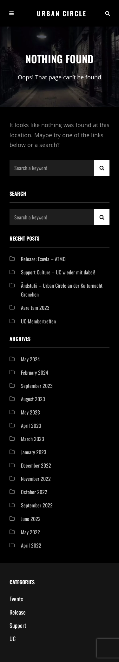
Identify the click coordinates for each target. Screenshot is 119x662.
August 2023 (33, 399)
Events (16, 599)
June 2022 (31, 519)
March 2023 (32, 439)
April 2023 (31, 425)
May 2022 (30, 532)
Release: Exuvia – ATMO (43, 259)
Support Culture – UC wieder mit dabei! (58, 272)
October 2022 (34, 492)
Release (18, 612)
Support (18, 625)
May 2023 (30, 412)
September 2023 (37, 385)
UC (13, 638)
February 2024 (34, 372)
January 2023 (33, 452)
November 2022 (36, 478)
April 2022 (31, 545)
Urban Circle (62, 13)
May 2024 (30, 359)
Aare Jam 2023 (35, 307)
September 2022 (37, 505)
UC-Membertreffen (38, 321)
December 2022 (36, 465)
